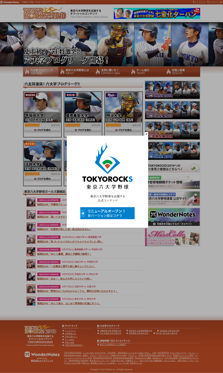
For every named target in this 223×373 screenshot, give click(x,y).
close (150, 135)
